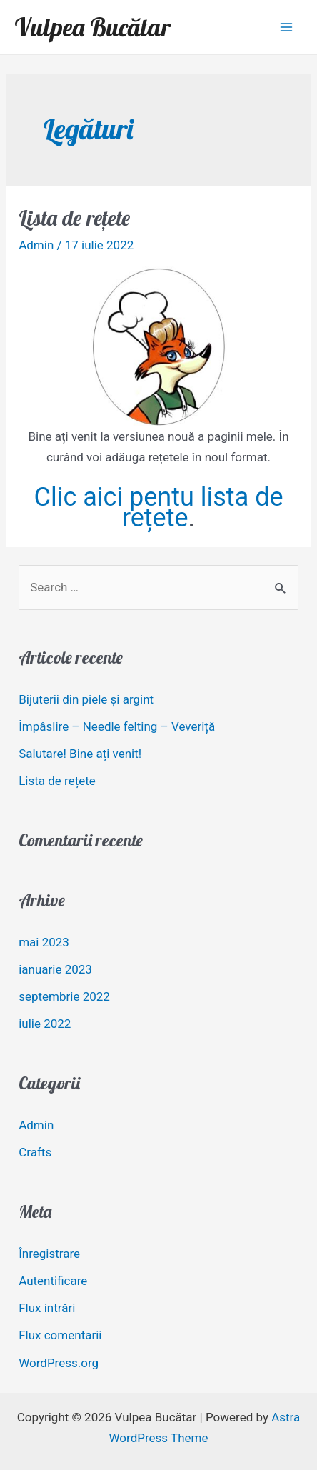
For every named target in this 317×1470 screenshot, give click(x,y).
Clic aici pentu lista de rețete (158, 507)
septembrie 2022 (64, 996)
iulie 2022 (45, 1023)
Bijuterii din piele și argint (86, 699)
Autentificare (53, 1281)
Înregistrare (49, 1253)
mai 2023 (44, 942)
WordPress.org (59, 1363)
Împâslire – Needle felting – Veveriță (117, 726)
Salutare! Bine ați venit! (80, 753)
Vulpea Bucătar (92, 27)
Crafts (35, 1152)
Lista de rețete (74, 217)
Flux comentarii (60, 1335)
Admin (36, 245)
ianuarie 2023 (55, 969)
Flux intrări (47, 1308)
